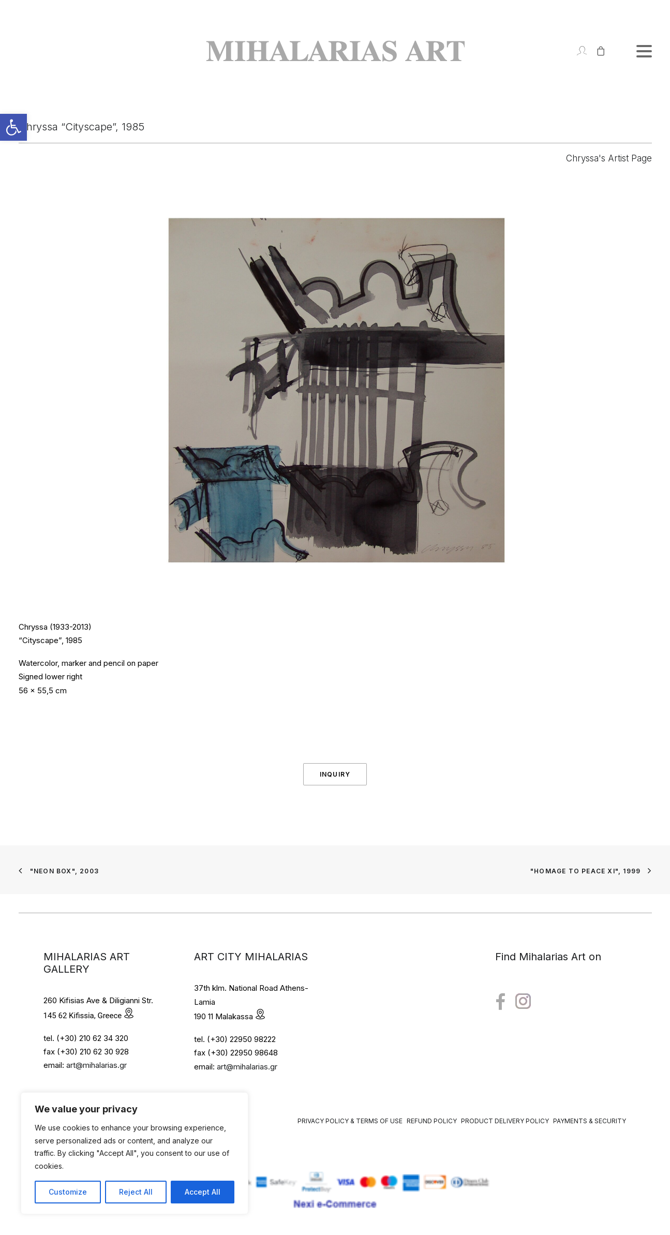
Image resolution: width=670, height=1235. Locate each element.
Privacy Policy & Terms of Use (350, 1121)
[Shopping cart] (596, 51)
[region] (134, 1153)
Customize (68, 1191)
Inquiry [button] (335, 774)
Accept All (202, 1191)
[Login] (577, 51)
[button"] (500, 1002)
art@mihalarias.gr (96, 1065)
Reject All (136, 1191)
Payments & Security (589, 1121)
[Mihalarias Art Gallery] (335, 50)
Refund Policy (432, 1121)
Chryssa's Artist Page (609, 158)
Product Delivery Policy (505, 1121)
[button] (13, 127)
